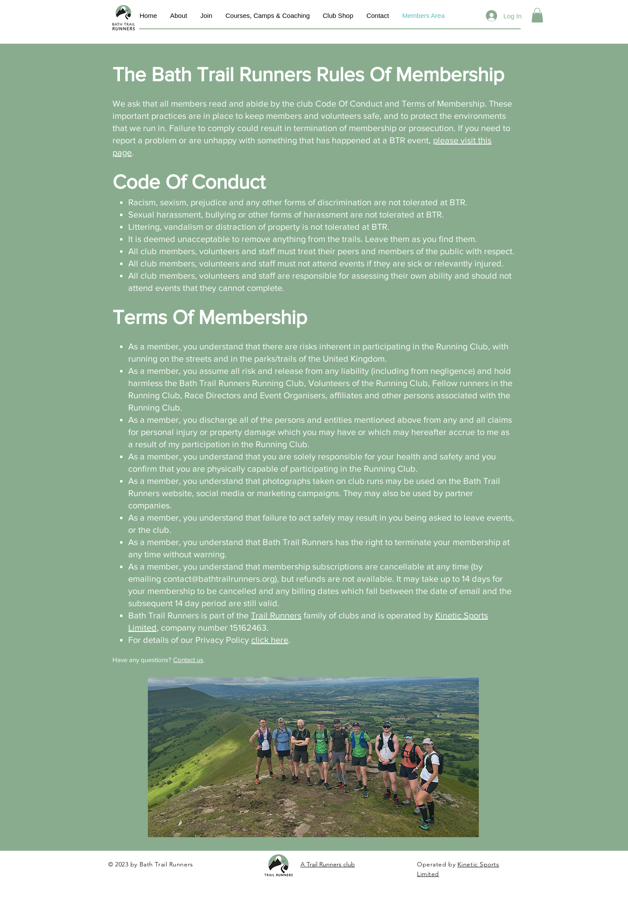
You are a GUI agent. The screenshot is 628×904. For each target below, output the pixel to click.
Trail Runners (276, 615)
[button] (537, 15)
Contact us (188, 659)
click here (269, 640)
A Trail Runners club (327, 864)
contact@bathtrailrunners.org (219, 578)
